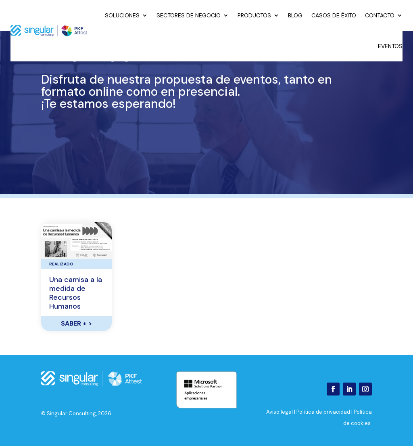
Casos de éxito (333, 15)
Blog (295, 15)
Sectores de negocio (188, 15)
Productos (254, 15)
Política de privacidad (323, 411)
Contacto (379, 15)
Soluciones (122, 15)
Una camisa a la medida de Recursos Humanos (75, 293)
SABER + (76, 323)
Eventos (390, 46)
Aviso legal (279, 411)
